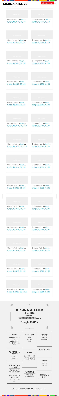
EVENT (29, 352)
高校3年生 (29, 339)
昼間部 (29, 341)
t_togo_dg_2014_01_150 (16, 167)
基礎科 (29, 337)
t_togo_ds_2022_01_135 (41, 188)
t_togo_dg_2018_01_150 (41, 105)
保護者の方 (15, 358)
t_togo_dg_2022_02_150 (16, 84)
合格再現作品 (29, 372)
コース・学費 (29, 335)
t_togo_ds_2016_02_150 (41, 271)
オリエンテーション (29, 355)
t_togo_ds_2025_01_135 (41, 22)
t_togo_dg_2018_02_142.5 (17, 125)
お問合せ (44, 360)
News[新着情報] (14, 341)
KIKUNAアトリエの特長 (14, 366)
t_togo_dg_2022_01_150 (41, 63)
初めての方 (15, 356)
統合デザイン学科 (26, 19)
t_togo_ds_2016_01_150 (16, 271)
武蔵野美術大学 (29, 376)
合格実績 (44, 335)
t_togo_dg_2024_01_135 (41, 42)
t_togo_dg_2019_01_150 (16, 105)
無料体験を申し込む (47, 3)
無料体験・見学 (44, 349)
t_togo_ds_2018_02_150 (41, 229)
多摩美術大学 (29, 375)
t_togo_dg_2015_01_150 (41, 146)
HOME (14, 335)
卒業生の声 (44, 339)
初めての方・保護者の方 (14, 353)
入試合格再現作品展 (29, 357)
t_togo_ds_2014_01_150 (41, 292)
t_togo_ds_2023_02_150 (16, 188)
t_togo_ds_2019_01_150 (41, 209)
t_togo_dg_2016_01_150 (41, 125)
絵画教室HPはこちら (44, 376)
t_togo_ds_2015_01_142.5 (17, 292)
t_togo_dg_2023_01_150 (16, 63)
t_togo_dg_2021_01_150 (41, 84)
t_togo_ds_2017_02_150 (41, 250)
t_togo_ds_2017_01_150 (16, 250)
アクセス (44, 365)
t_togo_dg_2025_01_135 (16, 22)
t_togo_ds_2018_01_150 (16, 229)
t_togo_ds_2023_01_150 (41, 167)
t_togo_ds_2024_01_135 (16, 42)
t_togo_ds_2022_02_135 (16, 209)
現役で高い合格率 (14, 370)
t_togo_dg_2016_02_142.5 (17, 146)
